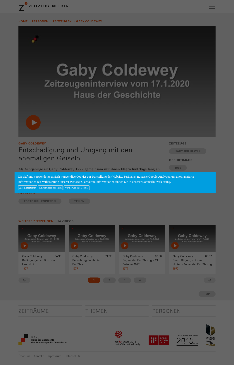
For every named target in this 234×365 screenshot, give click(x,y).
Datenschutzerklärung (156, 182)
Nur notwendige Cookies (76, 187)
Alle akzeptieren (27, 187)
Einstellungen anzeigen (50, 187)
